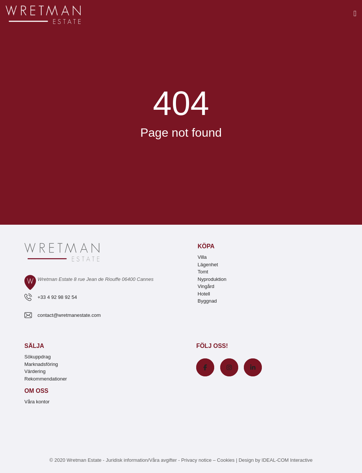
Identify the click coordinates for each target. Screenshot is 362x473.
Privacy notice (196, 460)
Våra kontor (37, 401)
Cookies (225, 460)
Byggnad (207, 301)
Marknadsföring (41, 364)
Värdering (34, 371)
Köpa (206, 246)
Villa (202, 257)
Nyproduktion (212, 279)
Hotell (204, 294)
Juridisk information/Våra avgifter (142, 460)
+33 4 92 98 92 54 (57, 297)
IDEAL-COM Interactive (286, 460)
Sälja (34, 346)
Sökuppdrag (37, 357)
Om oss (36, 391)
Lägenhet (208, 264)
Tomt (203, 272)
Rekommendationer (45, 379)
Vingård (206, 286)
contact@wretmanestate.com (69, 315)
